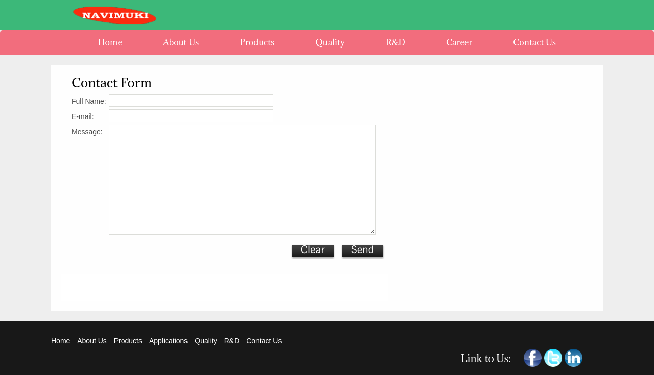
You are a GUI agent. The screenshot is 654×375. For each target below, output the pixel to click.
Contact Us (264, 341)
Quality (206, 341)
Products (128, 341)
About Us (92, 341)
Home (60, 341)
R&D (232, 341)
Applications (168, 341)
